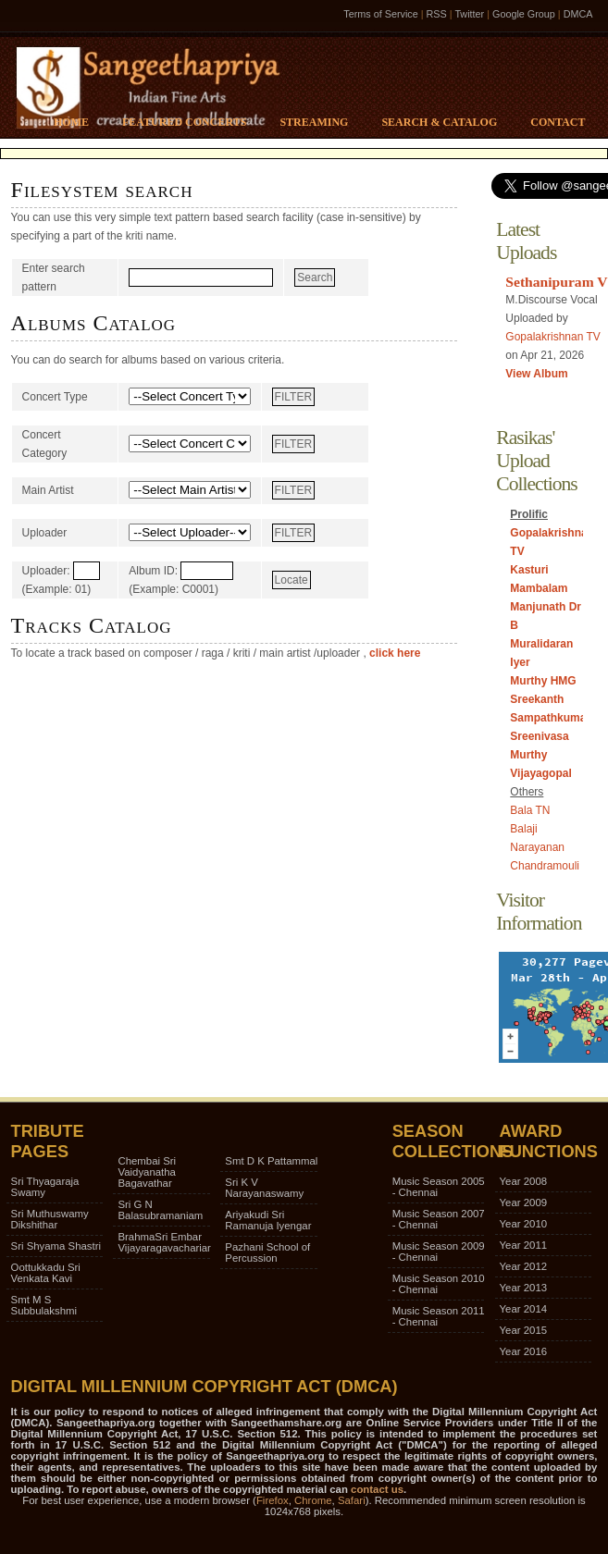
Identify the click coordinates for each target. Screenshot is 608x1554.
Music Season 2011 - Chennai (438, 1316)
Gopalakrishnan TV (553, 336)
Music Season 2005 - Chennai (438, 1187)
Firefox (272, 1500)
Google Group (523, 13)
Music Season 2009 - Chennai (438, 1251)
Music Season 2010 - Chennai (438, 1284)
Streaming (313, 122)
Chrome (313, 1500)
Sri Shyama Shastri (56, 1246)
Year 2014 (524, 1308)
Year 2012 (524, 1266)
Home (71, 122)
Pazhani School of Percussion (267, 1252)
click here (393, 653)
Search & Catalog (439, 122)
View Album (536, 373)
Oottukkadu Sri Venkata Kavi (46, 1273)
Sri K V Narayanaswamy (264, 1188)
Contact (557, 122)
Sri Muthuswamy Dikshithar (50, 1219)
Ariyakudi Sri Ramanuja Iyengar (268, 1220)
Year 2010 (524, 1223)
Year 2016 (524, 1351)
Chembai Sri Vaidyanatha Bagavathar (147, 1172)
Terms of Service (380, 13)
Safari (352, 1500)
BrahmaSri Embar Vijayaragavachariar (164, 1242)
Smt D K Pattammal (271, 1160)
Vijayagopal (540, 773)
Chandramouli (544, 865)
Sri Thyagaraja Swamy (45, 1187)
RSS (437, 13)
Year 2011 (524, 1245)
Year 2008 (524, 1181)
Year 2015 (524, 1330)
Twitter (469, 13)
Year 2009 (524, 1202)
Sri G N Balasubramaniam (160, 1210)
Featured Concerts (184, 122)
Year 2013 (524, 1287)
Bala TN (530, 810)
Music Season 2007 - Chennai (438, 1219)
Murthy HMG (543, 680)
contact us (377, 1489)
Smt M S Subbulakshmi (44, 1305)
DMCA (578, 13)
